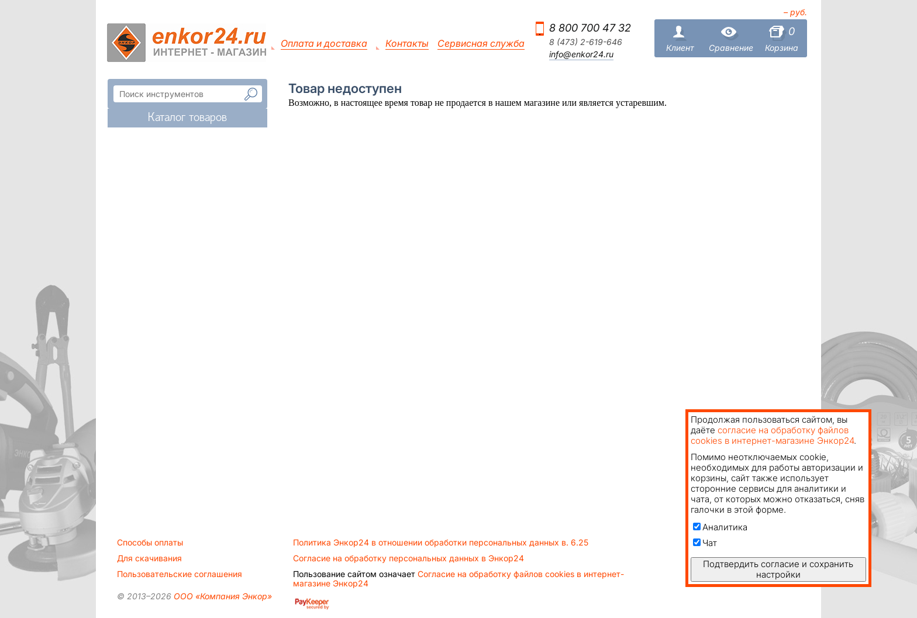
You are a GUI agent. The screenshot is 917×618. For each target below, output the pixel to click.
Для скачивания (149, 558)
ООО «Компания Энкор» (221, 596)
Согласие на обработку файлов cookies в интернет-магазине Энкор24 (458, 579)
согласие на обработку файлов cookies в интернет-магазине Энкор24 (772, 435)
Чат (705, 542)
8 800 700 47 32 (590, 28)
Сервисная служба (481, 43)
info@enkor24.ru (581, 54)
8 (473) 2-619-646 (585, 42)
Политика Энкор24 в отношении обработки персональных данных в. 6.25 (440, 542)
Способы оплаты (150, 542)
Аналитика (720, 527)
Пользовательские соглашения (179, 574)
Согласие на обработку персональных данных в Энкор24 (408, 558)
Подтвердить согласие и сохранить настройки (778, 569)
